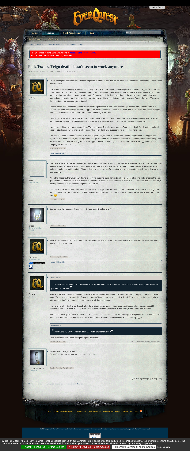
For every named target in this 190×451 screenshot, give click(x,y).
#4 (159, 257)
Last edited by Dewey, (147, 342)
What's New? (53, 39)
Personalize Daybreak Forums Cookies (134, 447)
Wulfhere (54, 153)
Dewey (65, 71)
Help (92, 33)
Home (35, 33)
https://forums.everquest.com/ (83, 53)
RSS (141, 411)
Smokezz (33, 257)
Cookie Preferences (130, 411)
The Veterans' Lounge (46, 71)
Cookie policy (163, 447)
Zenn (31, 180)
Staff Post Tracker (72, 33)
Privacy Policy (81, 411)
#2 (159, 199)
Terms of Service (94, 411)
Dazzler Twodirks (36, 368)
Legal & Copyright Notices (63, 411)
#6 (159, 368)
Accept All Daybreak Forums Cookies (43, 447)
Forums (50, 33)
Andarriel (54, 262)
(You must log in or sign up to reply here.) (147, 379)
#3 (159, 225)
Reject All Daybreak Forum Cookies (89, 447)
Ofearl (31, 226)
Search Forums (35, 39)
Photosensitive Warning (111, 411)
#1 (159, 148)
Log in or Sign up (157, 7)
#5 (132, 342)
